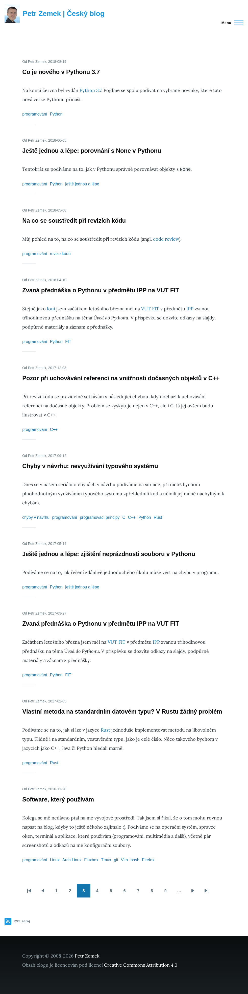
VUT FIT (150, 309)
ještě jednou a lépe (82, 184)
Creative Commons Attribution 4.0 (140, 965)
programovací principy (99, 517)
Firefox (148, 860)
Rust (158, 517)
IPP (189, 309)
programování (34, 114)
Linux (55, 860)
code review (166, 239)
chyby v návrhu (35, 517)
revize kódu (60, 254)
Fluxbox (91, 860)
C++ (54, 429)
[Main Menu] (231, 22)
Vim (124, 860)
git (116, 860)
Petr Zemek (87, 956)
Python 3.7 (90, 90)
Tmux (106, 860)
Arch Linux (72, 860)
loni (51, 309)
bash (135, 860)
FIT (68, 341)
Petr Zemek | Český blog (64, 13)
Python (56, 114)
